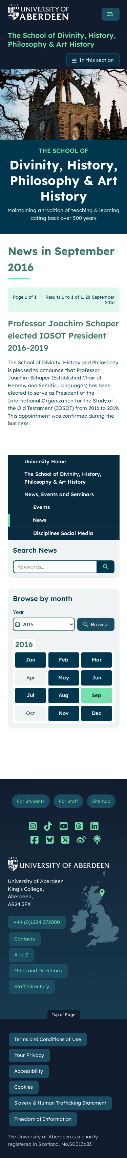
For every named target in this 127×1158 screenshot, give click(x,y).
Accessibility (28, 1071)
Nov (64, 713)
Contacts (24, 939)
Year (18, 612)
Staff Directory (31, 986)
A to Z (21, 955)
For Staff (68, 801)
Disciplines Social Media (63, 533)
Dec (96, 713)
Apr (36, 677)
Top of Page (64, 1014)
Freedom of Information (42, 1119)
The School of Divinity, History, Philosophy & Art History (62, 39)
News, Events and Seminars (59, 494)
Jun (96, 677)
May (63, 677)
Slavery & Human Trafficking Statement (60, 1103)
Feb (63, 659)
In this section (96, 60)
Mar (97, 659)
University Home (45, 461)
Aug (63, 695)
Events (41, 507)
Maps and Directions (38, 971)
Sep (96, 695)
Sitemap (101, 801)
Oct (36, 713)
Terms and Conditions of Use (47, 1039)
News (39, 520)
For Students (30, 801)
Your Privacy (29, 1055)
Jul (30, 695)
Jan (30, 659)
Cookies (23, 1087)
